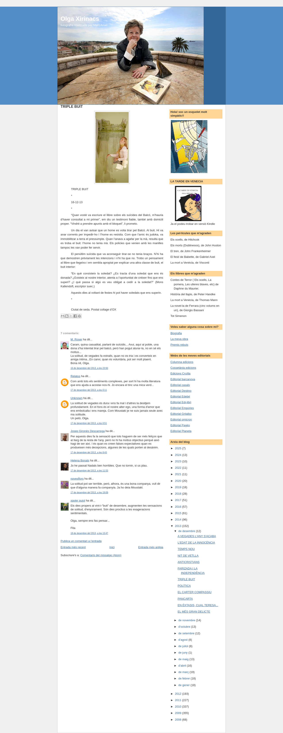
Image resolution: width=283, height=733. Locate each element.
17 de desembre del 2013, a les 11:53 (89, 470)
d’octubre (184, 626)
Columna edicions (181, 362)
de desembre (187, 531)
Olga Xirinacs (80, 18)
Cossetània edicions (183, 367)
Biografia (176, 333)
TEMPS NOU (186, 549)
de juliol (183, 646)
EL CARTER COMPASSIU (194, 592)
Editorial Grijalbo (180, 413)
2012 (178, 693)
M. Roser (76, 339)
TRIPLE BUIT (186, 579)
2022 (178, 467)
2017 (178, 500)
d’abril (182, 665)
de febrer (184, 678)
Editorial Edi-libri (180, 402)
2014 (178, 519)
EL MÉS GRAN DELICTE (194, 611)
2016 (178, 506)
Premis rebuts (179, 344)
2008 (178, 719)
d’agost (183, 639)
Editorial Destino (180, 390)
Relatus (75, 376)
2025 (178, 448)
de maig (183, 659)
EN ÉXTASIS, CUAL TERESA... (198, 605)
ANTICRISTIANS (188, 562)
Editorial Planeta (180, 431)
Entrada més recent (73, 547)
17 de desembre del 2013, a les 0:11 (89, 390)
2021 (178, 474)
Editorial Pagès (180, 425)
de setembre (186, 633)
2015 (178, 513)
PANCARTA (185, 598)
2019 (178, 487)
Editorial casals (180, 385)
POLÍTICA (184, 585)
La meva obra (179, 339)
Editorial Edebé (180, 396)
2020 (178, 480)
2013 (178, 526)
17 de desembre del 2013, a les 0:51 (89, 423)
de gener (184, 685)
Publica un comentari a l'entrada (81, 541)
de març (184, 672)
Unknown (76, 398)
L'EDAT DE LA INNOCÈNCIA (196, 542)
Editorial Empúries (182, 408)
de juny (183, 652)
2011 (178, 700)
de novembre (187, 620)
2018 (178, 493)
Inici (112, 547)
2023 (178, 461)
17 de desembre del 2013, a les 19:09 (89, 492)
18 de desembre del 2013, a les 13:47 (89, 533)
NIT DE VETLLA (188, 555)
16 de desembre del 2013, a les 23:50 (89, 368)
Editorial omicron (181, 419)
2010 (178, 706)
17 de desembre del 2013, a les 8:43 (89, 452)
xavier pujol (78, 500)
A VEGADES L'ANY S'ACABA (197, 536)
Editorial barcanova (182, 379)
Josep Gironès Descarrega (88, 431)
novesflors (77, 478)
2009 (178, 713)
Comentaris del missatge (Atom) (100, 555)
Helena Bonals (80, 460)
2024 (178, 455)
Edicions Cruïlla (180, 373)
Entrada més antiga (150, 547)
